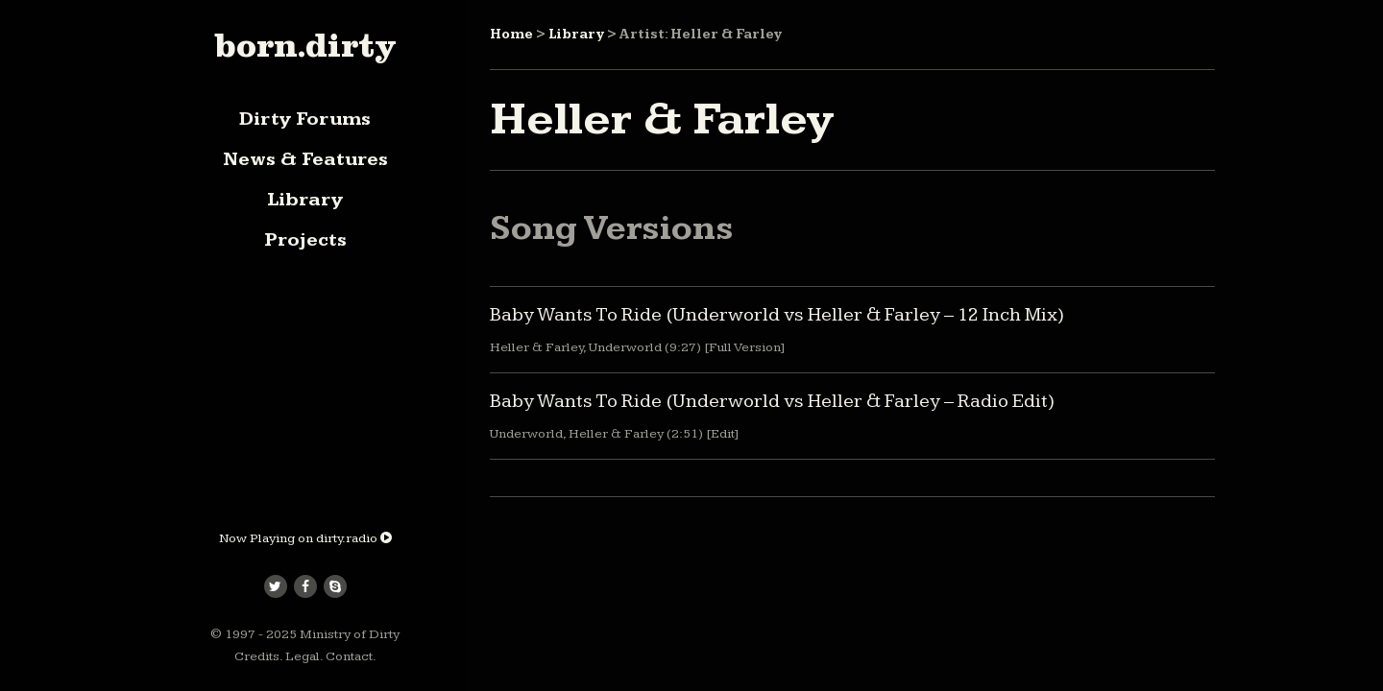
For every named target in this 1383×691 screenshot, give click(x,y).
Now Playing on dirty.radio (305, 538)
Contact (349, 656)
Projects (305, 239)
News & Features (305, 159)
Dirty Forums (305, 119)
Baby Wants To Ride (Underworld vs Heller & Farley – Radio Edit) (772, 401)
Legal (302, 656)
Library (305, 199)
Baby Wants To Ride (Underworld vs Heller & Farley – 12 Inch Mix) (777, 314)
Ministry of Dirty (350, 634)
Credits (256, 656)
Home (511, 34)
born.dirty (305, 45)
